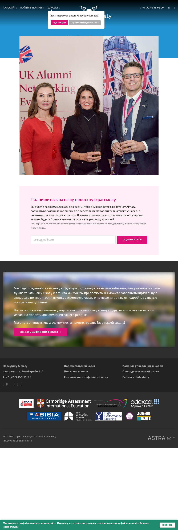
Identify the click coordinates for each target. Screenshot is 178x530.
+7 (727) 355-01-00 (18, 377)
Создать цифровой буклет (40, 332)
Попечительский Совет (79, 366)
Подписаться (132, 239)
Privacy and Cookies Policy (17, 440)
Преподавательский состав (140, 371)
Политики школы (76, 371)
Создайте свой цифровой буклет (86, 377)
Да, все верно (59, 23)
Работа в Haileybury (135, 377)
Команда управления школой (142, 366)
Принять (167, 525)
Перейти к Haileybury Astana (85, 23)
